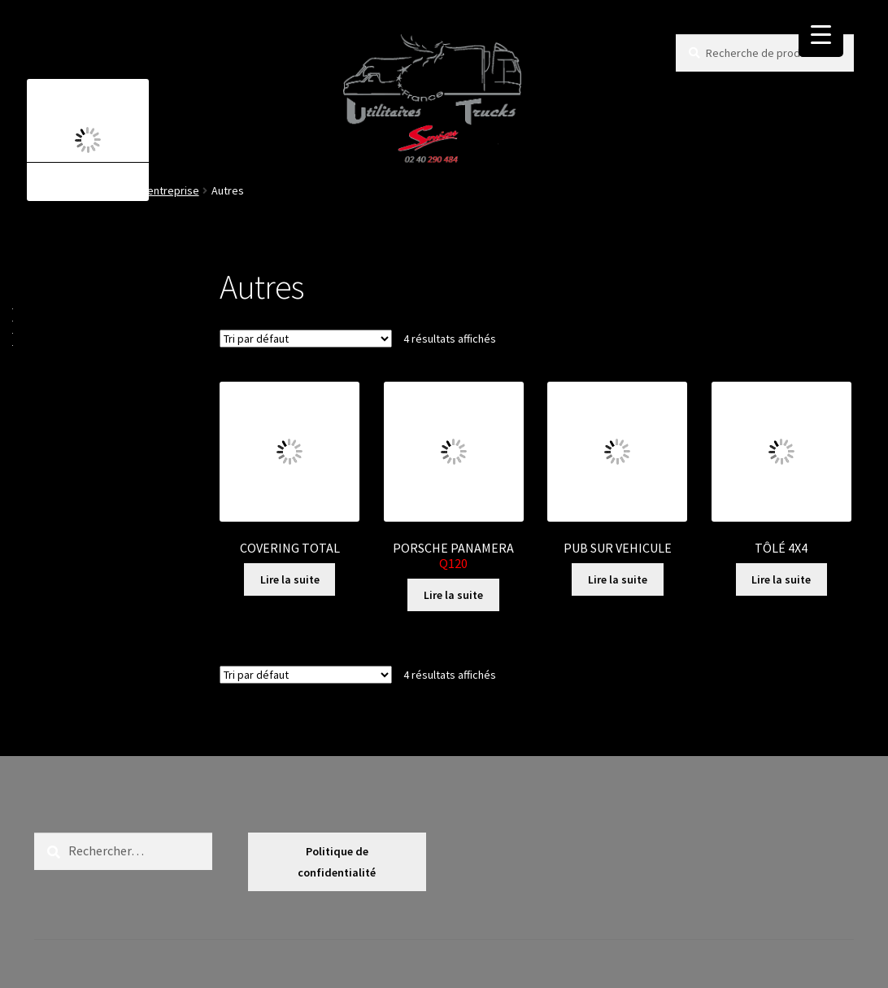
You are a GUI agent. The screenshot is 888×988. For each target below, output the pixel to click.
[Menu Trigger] (821, 34)
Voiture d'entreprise (150, 190)
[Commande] (306, 339)
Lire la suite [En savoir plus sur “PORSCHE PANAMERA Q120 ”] (453, 595)
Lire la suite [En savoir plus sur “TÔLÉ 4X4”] (781, 579)
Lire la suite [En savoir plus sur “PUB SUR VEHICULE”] (617, 579)
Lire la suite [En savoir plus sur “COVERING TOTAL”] (290, 579)
